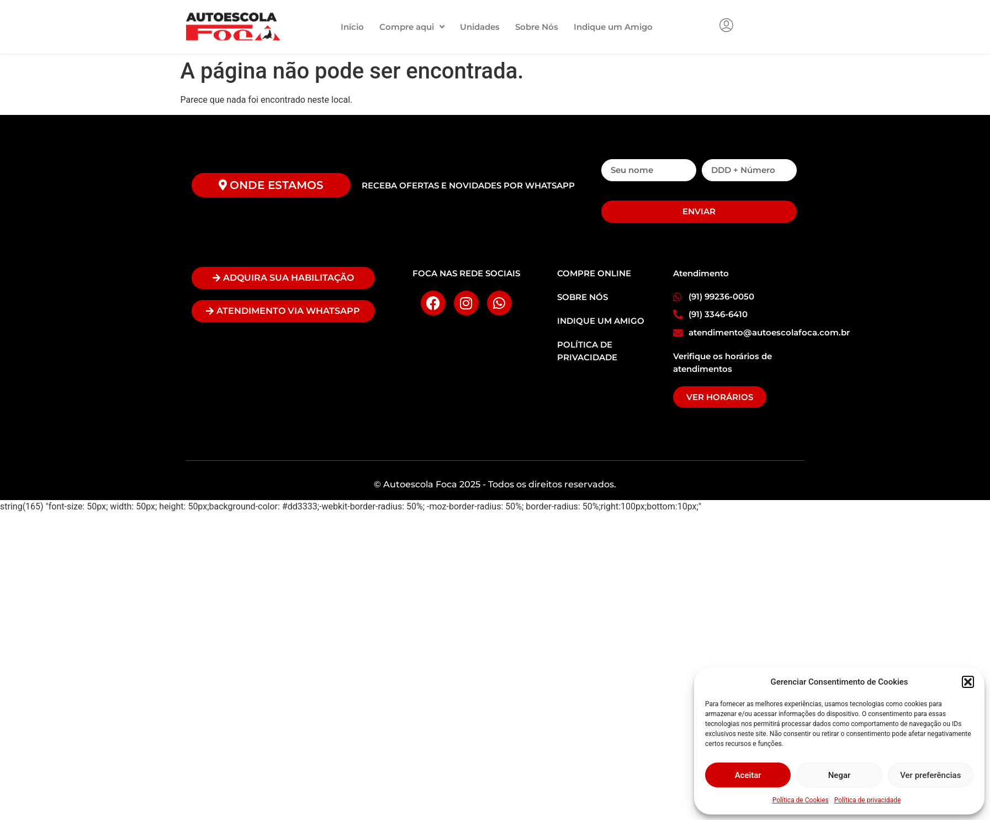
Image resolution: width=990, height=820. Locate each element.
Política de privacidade (867, 800)
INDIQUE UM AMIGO (600, 321)
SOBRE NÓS (582, 297)
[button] (967, 681)
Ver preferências (930, 775)
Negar (839, 775)
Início (352, 27)
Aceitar (748, 775)
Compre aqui (411, 26)
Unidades (480, 27)
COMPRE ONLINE (594, 273)
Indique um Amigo (613, 27)
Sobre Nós (536, 27)
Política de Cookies (800, 800)
